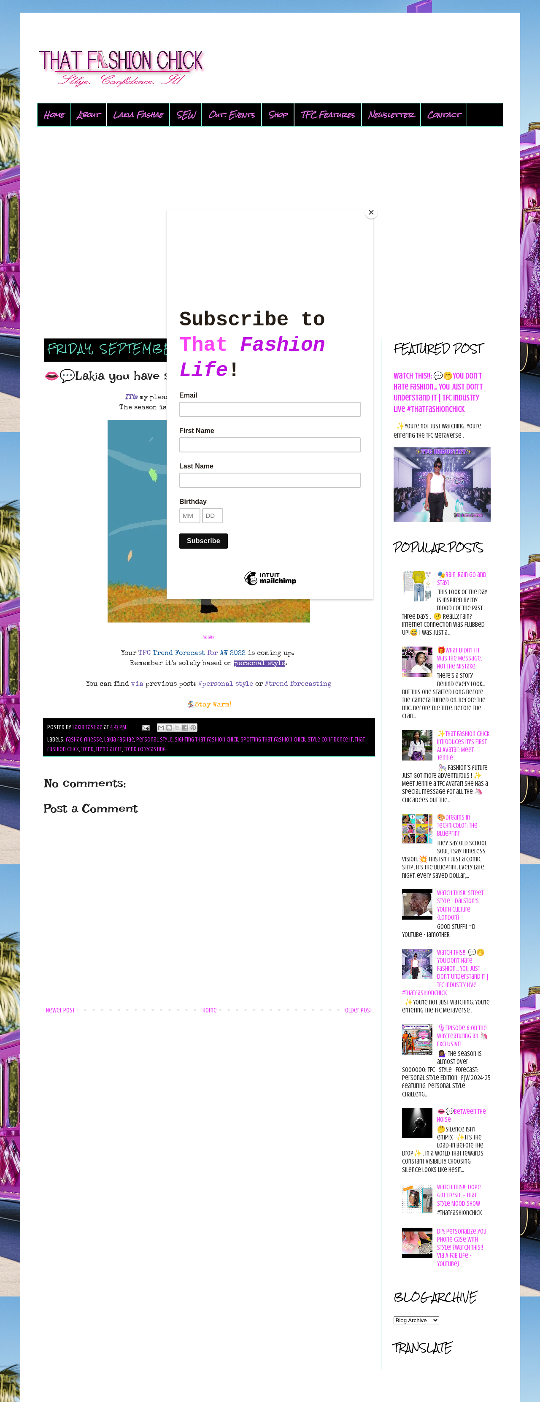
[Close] (371, 212)
